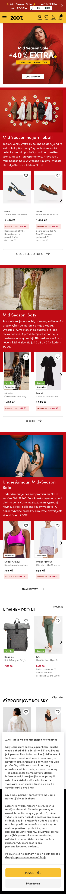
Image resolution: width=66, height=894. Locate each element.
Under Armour (12, 561)
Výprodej (57, 697)
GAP (38, 657)
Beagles (9, 657)
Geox (7, 211)
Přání (46, 18)
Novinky (58, 606)
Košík (60, 17)
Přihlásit (53, 18)
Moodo (8, 393)
